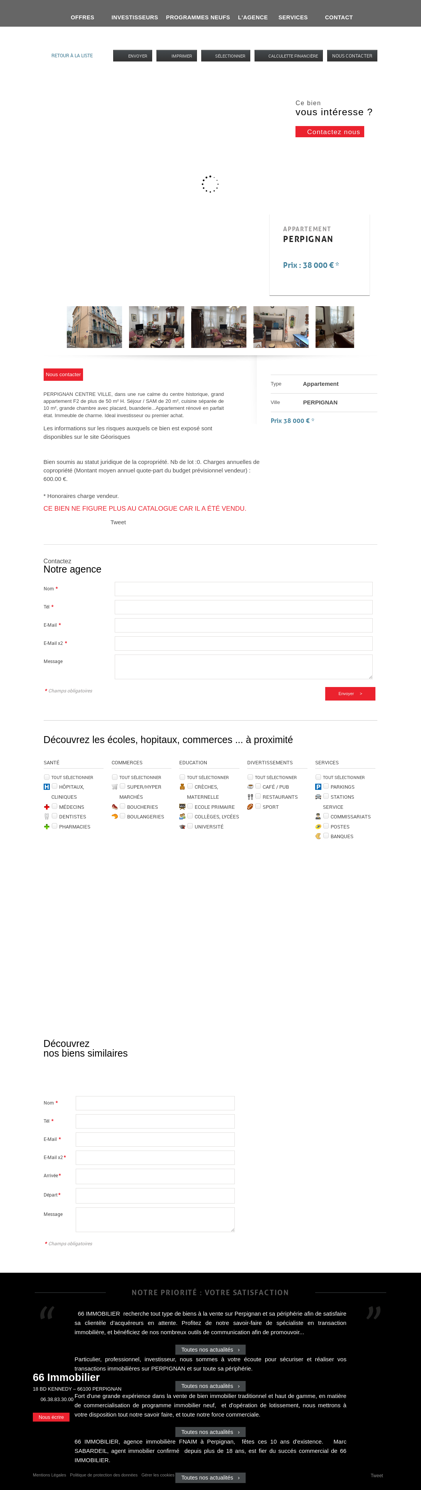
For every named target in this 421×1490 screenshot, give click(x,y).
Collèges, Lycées (217, 816)
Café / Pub (276, 786)
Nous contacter (352, 56)
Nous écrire (51, 1417)
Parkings (343, 786)
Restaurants (280, 796)
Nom (51, 589)
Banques (342, 836)
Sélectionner (230, 56)
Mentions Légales (49, 1475)
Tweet (118, 522)
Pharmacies (74, 826)
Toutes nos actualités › (210, 1350)
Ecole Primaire (215, 806)
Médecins (71, 806)
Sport (271, 806)
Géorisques (115, 436)
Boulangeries (145, 816)
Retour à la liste (72, 55)
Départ (52, 1195)
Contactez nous (333, 132)
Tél (48, 607)
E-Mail (52, 625)
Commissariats (351, 816)
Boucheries (142, 806)
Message (53, 661)
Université (209, 826)
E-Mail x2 (55, 643)
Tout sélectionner (72, 777)
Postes (340, 826)
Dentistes (72, 816)
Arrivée (52, 1175)
